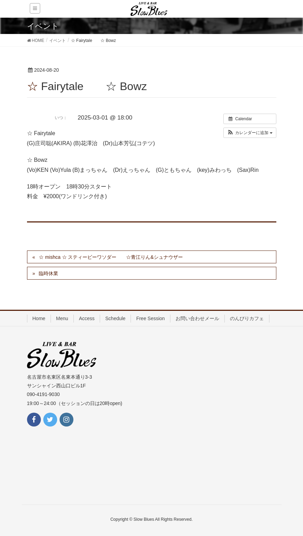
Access (87, 318)
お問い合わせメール (197, 318)
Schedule (115, 318)
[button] (250, 133)
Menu (62, 318)
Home (39, 318)
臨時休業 (48, 273)
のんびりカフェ (247, 318)
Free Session (150, 318)
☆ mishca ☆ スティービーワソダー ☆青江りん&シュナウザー (110, 257)
